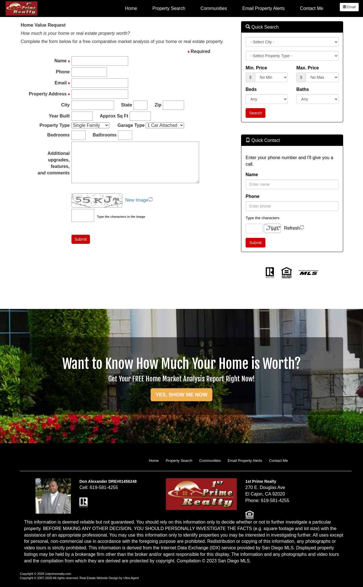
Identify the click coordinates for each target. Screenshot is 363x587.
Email (349, 7)
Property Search (179, 460)
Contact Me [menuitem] (311, 8)
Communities (210, 460)
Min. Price (256, 67)
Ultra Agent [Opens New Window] (131, 578)
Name (252, 174)
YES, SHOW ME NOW (181, 395)
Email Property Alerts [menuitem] (263, 8)
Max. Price (307, 67)
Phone (252, 196)
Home (154, 460)
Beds (251, 89)
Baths (302, 89)
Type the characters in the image (121, 216)
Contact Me (278, 460)
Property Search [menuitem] (168, 8)
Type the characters (262, 218)
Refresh (292, 228)
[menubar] (224, 8)
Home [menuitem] (131, 8)
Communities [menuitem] (214, 8)
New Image (136, 200)
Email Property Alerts (245, 460)
